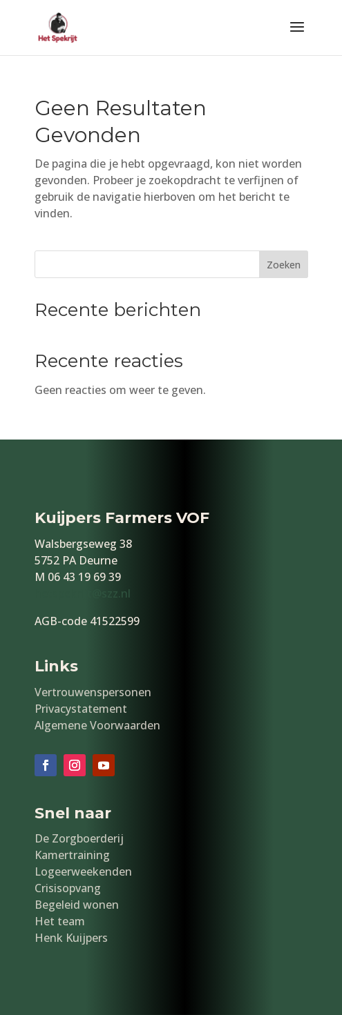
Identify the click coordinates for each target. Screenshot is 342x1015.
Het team (60, 921)
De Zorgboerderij (79, 838)
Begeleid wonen (77, 904)
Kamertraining (72, 855)
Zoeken (284, 264)
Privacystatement (81, 708)
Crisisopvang (68, 888)
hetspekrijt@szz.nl (83, 593)
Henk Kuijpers (71, 937)
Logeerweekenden (83, 871)
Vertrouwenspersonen (93, 692)
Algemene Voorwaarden (97, 725)
